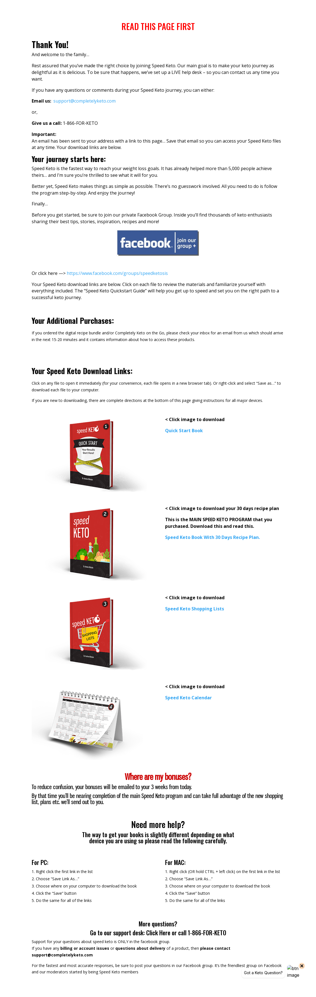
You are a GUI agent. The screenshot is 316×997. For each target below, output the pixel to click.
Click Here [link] (159, 932)
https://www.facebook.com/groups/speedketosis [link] (117, 273)
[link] (84, 101)
